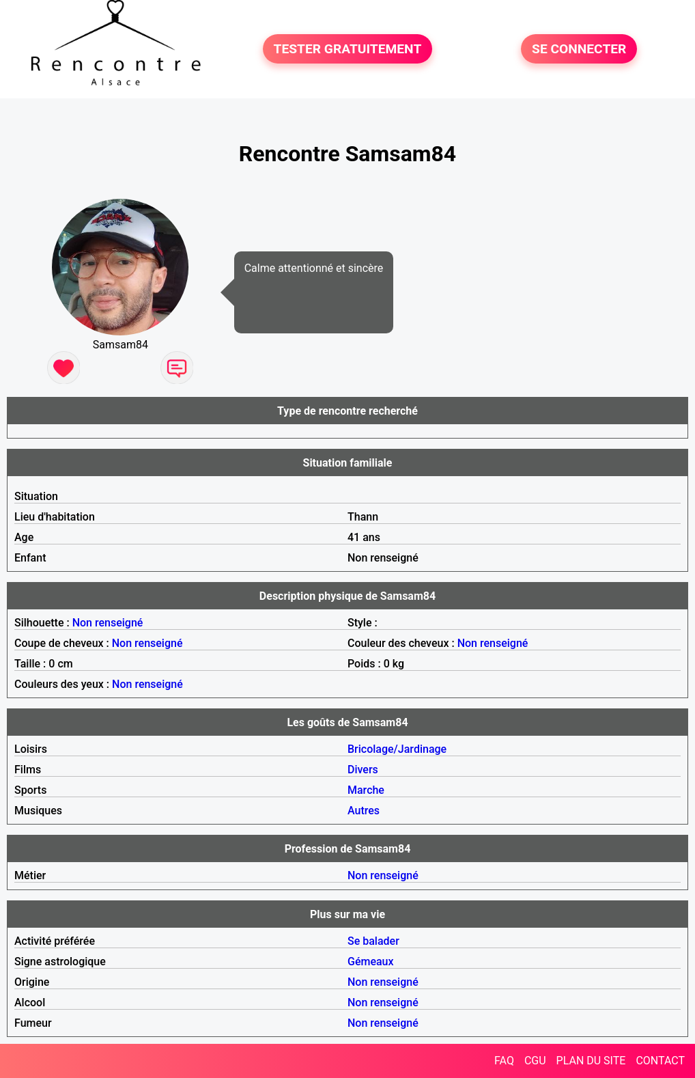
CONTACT (660, 1060)
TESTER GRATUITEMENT (348, 49)
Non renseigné (107, 622)
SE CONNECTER (579, 49)
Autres (364, 810)
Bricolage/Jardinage (397, 749)
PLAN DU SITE (591, 1060)
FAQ (504, 1060)
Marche (366, 790)
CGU (535, 1060)
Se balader (373, 941)
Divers (363, 769)
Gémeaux (371, 961)
